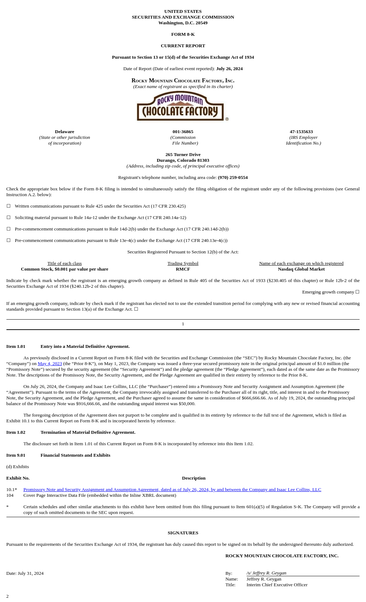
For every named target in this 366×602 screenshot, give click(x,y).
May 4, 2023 (50, 363)
